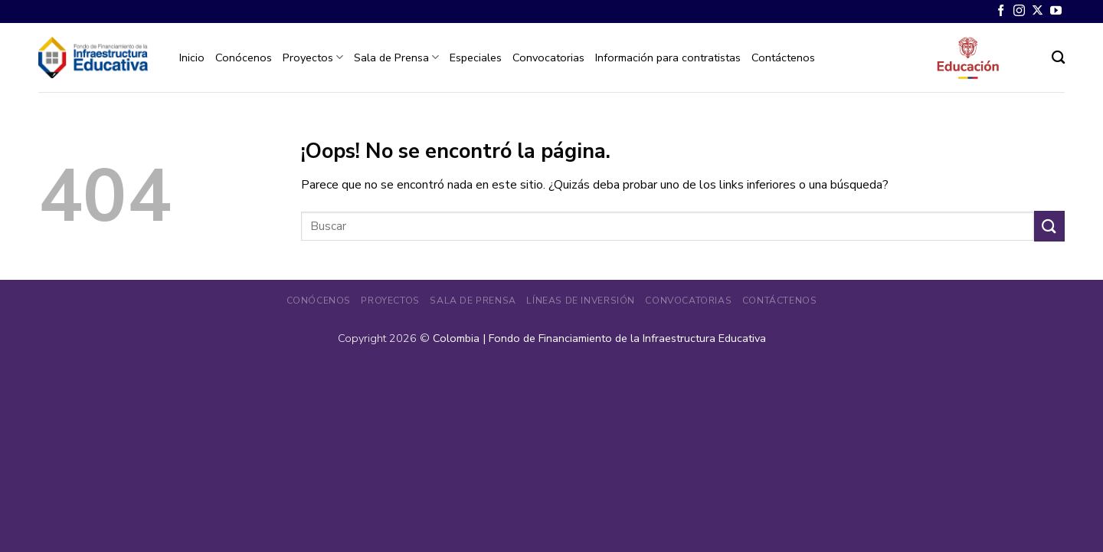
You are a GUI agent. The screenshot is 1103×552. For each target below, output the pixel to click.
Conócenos (243, 57)
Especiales (476, 57)
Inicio (192, 57)
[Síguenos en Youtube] (1056, 11)
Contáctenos (783, 57)
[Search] (1058, 58)
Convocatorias (548, 57)
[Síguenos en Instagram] (1019, 11)
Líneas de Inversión (580, 300)
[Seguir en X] (1037, 11)
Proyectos (313, 57)
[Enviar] (1049, 226)
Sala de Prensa (396, 57)
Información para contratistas (668, 57)
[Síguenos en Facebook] (1000, 11)
